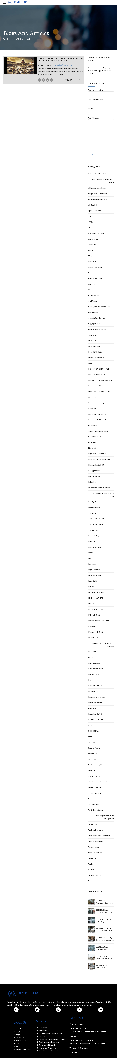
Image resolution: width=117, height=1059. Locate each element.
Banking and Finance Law (48, 1045)
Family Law (43, 1031)
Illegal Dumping (94, 477)
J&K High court (93, 514)
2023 (90, 228)
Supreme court (93, 805)
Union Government (95, 853)
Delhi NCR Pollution (95, 353)
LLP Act (91, 604)
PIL (89, 681)
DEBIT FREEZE (94, 341)
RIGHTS (91, 726)
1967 (90, 217)
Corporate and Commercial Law (50, 1034)
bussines (91, 273)
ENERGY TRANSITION (96, 375)
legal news (92, 565)
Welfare (91, 864)
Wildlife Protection (95, 876)
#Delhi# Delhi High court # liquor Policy (102, 181)
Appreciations (93, 239)
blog (90, 256)
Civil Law (42, 1037)
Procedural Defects (95, 715)
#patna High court (95, 211)
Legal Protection (94, 576)
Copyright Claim (94, 324)
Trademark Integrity (95, 831)
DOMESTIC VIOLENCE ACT (98, 370)
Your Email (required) (101, 102)
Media (18, 1047)
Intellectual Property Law (48, 1048)
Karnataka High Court (96, 536)
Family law (92, 409)
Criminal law (92, 336)
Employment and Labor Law (49, 1043)
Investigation (93, 502)
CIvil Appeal (92, 302)
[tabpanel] (20, 65)
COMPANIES (93, 313)
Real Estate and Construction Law (51, 1051)
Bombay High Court (95, 268)
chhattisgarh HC (94, 296)
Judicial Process (94, 531)
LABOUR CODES (94, 548)
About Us (19, 1029)
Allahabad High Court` (96, 234)
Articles (91, 251)
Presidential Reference (96, 698)
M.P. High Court (94, 616)
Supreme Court (93, 799)
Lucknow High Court (95, 610)
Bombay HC (92, 262)
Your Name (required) (101, 92)
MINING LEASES (94, 638)
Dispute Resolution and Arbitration (52, 1040)
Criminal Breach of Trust (97, 330)
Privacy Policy (21, 1041)
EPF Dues (92, 398)
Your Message (101, 134)
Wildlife (91, 870)
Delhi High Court (94, 347)
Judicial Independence (96, 525)
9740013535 (76, 1053)
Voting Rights (93, 859)
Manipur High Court (95, 632)
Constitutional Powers (96, 319)
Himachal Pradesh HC (96, 466)
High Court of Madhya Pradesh (99, 460)
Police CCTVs (93, 692)
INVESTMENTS (94, 508)
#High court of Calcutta (97, 189)
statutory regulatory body (97, 782)
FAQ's (18, 1032)
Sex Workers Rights (95, 765)
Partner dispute (94, 664)
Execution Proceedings (96, 403)
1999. (90, 223)
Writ (90, 881)
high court (92, 449)
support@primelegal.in (79, 1048)
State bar (91, 771)
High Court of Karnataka (97, 454)
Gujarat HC (92, 443)
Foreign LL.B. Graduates (97, 415)
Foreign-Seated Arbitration (98, 420)
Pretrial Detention (95, 703)
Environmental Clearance (97, 386)
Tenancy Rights (93, 825)
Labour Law (92, 553)
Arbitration (92, 245)
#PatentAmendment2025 (97, 200)
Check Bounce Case (95, 290)
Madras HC (92, 627)
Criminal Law (43, 1028)
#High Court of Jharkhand (97, 194)
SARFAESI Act (93, 732)
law (89, 559)
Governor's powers (95, 437)
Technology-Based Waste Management (104, 817)
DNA (90, 364)
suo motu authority (95, 794)
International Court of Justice (99, 488)
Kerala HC (92, 542)
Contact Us (20, 1038)
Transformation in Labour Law (99, 836)
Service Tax (92, 760)
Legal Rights (92, 582)
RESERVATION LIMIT (96, 720)
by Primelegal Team (63, 65)
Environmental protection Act (99, 392)
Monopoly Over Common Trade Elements (102, 645)
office (90, 658)
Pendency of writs (94, 675)
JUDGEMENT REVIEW (96, 519)
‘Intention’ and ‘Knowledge (97, 174)
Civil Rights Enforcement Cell (99, 307)
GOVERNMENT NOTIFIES (98, 432)
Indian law (92, 483)
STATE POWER (94, 777)
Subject (101, 111)
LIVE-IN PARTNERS (95, 599)
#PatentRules (93, 206)
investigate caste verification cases (103, 495)
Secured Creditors (94, 748)
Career (18, 1044)
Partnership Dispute (95, 669)
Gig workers (92, 426)
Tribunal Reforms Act (96, 842)
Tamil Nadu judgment (95, 811)
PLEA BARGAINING (95, 686)
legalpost (91, 587)
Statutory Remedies (95, 788)
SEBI (90, 737)
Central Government (95, 279)
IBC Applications (94, 471)
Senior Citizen (93, 754)
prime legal (92, 709)
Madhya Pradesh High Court (98, 621)
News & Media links (95, 652)
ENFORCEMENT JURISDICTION (100, 381)
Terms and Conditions (23, 1050)
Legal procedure (94, 570)
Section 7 (91, 743)
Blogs (18, 1035)
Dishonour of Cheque (96, 358)
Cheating (91, 285)
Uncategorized (93, 848)
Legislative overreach (96, 593)
